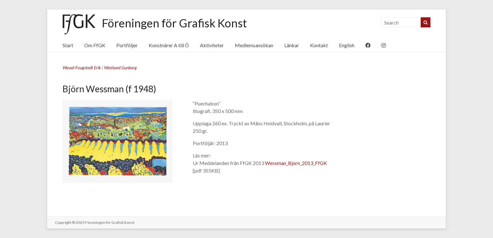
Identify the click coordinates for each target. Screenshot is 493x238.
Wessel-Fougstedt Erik (82, 67)
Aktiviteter (212, 45)
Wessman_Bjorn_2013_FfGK (296, 163)
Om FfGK (94, 45)
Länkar (291, 45)
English (346, 45)
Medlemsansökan (254, 45)
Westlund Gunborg (120, 67)
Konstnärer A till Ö (169, 45)
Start (68, 45)
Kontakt (319, 45)
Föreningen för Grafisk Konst (174, 23)
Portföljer (127, 45)
